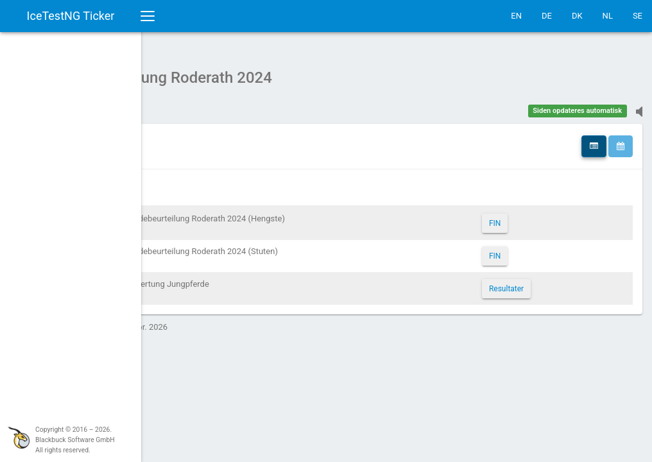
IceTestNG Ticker (71, 15)
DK (577, 16)
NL (608, 16)
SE (637, 16)
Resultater (548, 282)
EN (516, 16)
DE (547, 16)
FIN (537, 216)
